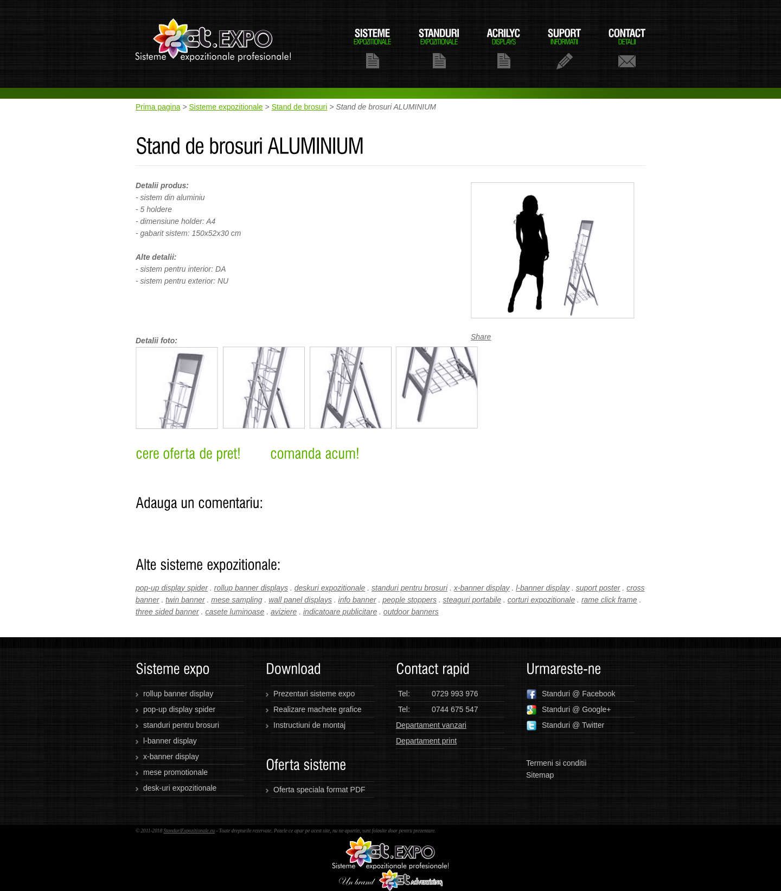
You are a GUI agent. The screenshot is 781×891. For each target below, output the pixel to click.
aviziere (284, 611)
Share (481, 336)
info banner (357, 599)
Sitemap (540, 775)
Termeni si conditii (556, 763)
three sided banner (167, 611)
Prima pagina (158, 106)
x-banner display (482, 588)
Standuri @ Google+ (568, 709)
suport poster (598, 588)
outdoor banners (411, 611)
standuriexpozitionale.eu (214, 43)
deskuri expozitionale (330, 588)
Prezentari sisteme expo (314, 693)
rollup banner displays (251, 588)
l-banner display (542, 588)
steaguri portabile (472, 599)
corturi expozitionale (541, 599)
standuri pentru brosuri (409, 588)
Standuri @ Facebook (571, 694)
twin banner (184, 599)
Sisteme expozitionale (226, 106)
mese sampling (236, 599)
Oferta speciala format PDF (319, 789)
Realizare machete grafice (317, 709)
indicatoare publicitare (340, 611)
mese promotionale (175, 772)
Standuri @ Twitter (565, 725)
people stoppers (409, 599)
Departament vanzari (431, 725)
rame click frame (609, 599)
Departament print (426, 740)
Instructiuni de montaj (309, 725)
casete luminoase (234, 611)
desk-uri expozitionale (179, 788)
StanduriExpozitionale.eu (189, 831)
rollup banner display (178, 693)
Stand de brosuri (300, 106)
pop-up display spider (172, 588)
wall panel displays (300, 599)
